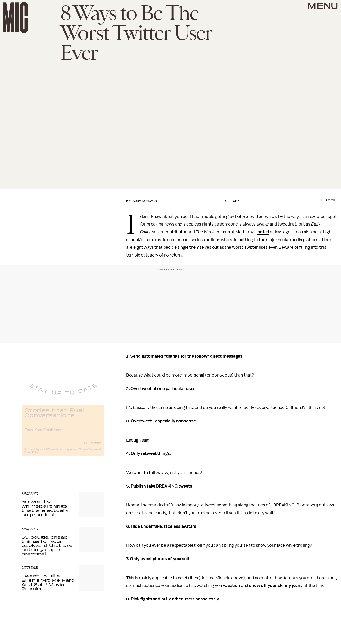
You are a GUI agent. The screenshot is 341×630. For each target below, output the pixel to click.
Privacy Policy (31, 455)
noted (263, 232)
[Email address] (63, 433)
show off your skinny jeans (276, 585)
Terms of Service (88, 453)
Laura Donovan (144, 201)
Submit (93, 446)
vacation (231, 585)
